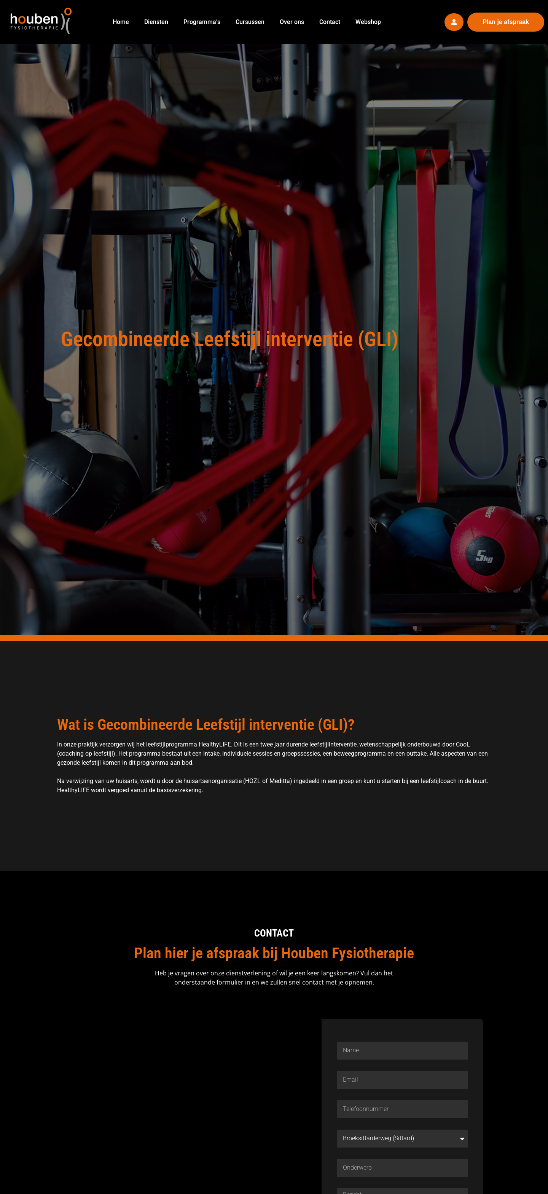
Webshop (368, 22)
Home (121, 22)
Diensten (156, 22)
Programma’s (201, 22)
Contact (329, 22)
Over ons (292, 22)
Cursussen (250, 22)
